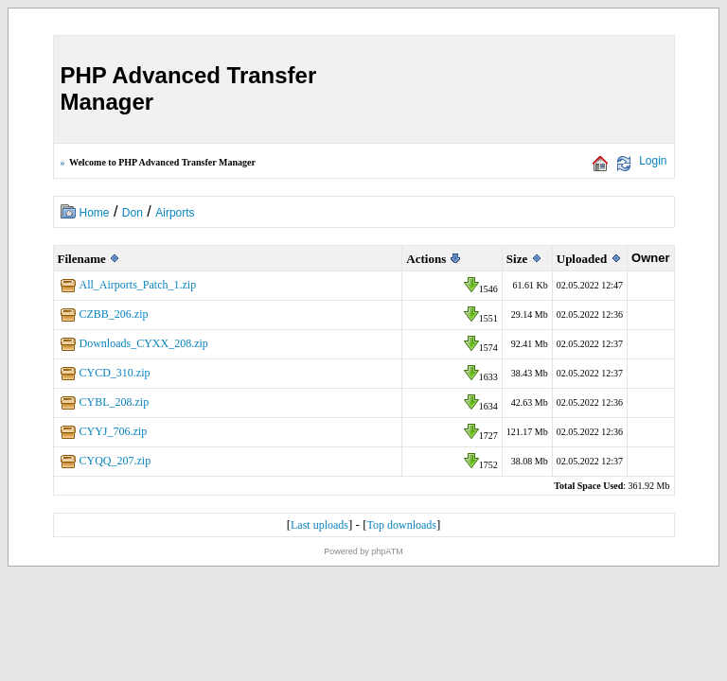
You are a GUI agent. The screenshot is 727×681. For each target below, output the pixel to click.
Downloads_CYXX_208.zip (144, 343)
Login (652, 160)
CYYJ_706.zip (114, 431)
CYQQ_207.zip (115, 460)
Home (95, 212)
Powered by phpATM (363, 551)
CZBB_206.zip (114, 314)
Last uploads (319, 525)
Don (132, 212)
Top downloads (402, 525)
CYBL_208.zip (115, 402)
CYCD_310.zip (115, 372)
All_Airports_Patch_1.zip (138, 284)
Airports (174, 212)
